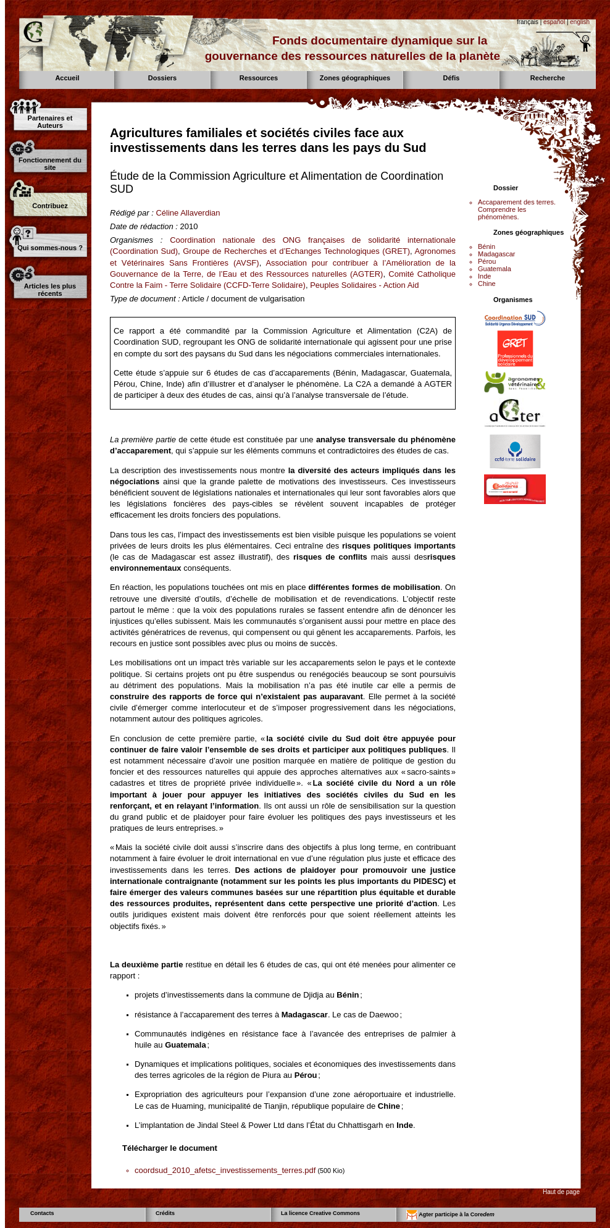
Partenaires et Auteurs (50, 121)
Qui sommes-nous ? (50, 247)
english (580, 22)
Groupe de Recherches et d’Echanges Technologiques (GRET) (296, 251)
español (554, 22)
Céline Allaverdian (188, 212)
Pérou (487, 261)
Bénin (486, 246)
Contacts (42, 1213)
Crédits (165, 1213)
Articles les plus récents (50, 289)
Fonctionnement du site (50, 163)
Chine (487, 283)
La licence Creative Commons (320, 1213)
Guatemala (494, 268)
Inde (484, 276)
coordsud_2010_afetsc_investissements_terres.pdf (225, 1170)
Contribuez (49, 205)
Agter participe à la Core (450, 1215)
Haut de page (561, 1191)
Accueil (67, 78)
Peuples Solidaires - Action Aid (364, 285)
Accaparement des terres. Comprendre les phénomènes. (517, 209)
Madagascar (497, 254)
